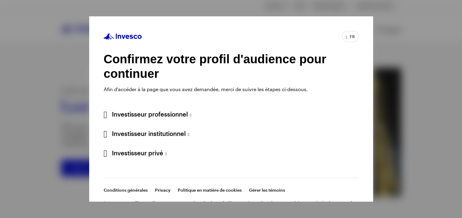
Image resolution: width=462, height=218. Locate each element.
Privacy (162, 190)
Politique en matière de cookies (210, 190)
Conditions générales (126, 190)
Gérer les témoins (267, 190)
